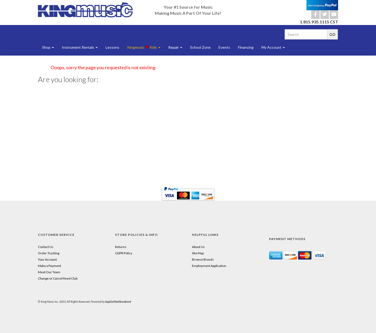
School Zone (200, 47)
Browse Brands (203, 259)
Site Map (198, 253)
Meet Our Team (49, 272)
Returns (120, 247)
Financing (246, 47)
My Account (273, 47)
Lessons (112, 47)
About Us (198, 247)
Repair (175, 47)
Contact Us (45, 247)
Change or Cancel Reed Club (57, 278)
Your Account (47, 259)
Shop (48, 47)
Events (224, 47)
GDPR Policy (123, 253)
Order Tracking (48, 253)
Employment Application (209, 266)
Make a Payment (49, 266)
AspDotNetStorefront (118, 301)
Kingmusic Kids (143, 47)
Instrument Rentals (80, 47)
